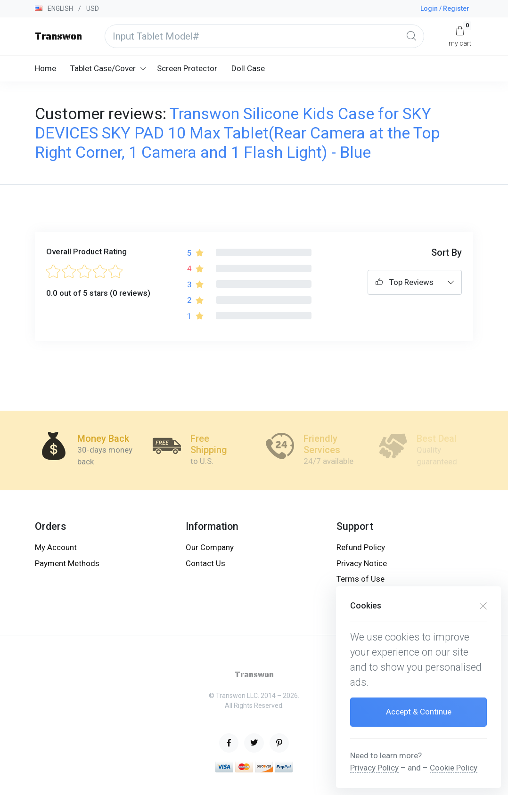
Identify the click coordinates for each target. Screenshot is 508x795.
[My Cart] (460, 36)
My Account (56, 547)
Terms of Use (360, 579)
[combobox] (415, 282)
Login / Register (444, 8)
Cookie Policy (453, 767)
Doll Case (248, 68)
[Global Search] (411, 36)
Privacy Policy (374, 767)
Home (45, 68)
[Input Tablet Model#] (264, 36)
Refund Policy (360, 547)
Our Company (210, 547)
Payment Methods (67, 563)
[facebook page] (228, 743)
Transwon (58, 36)
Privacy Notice (361, 563)
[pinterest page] (279, 743)
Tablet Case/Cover (103, 68)
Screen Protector (187, 68)
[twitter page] (253, 743)
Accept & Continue (418, 711)
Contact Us (205, 563)
